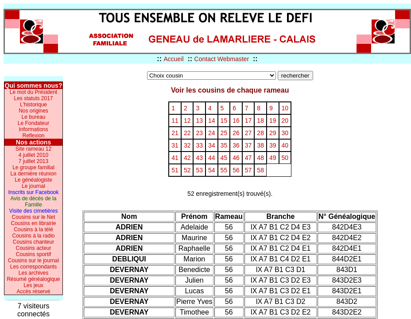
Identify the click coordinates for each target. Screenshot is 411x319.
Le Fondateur (33, 123)
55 (224, 170)
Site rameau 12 (33, 149)
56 (236, 170)
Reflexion (33, 135)
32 (187, 145)
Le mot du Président (33, 92)
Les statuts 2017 (33, 98)
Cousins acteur (33, 248)
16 (236, 120)
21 (174, 132)
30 (285, 132)
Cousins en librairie (33, 223)
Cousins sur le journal (33, 260)
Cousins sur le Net (33, 217)
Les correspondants (33, 267)
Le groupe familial (33, 167)
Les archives (33, 273)
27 (248, 132)
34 (211, 145)
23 (199, 132)
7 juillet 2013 (33, 161)
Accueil (173, 58)
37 (248, 145)
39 (272, 145)
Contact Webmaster (221, 58)
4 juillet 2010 (33, 155)
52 (187, 170)
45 (224, 157)
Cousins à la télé (33, 229)
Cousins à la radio (33, 236)
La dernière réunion (33, 174)
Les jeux (33, 285)
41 (174, 157)
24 (211, 132)
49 (272, 157)
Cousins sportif (33, 254)
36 (236, 145)
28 (260, 132)
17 (248, 120)
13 (199, 120)
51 (174, 170)
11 (174, 120)
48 (260, 157)
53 (199, 170)
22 (187, 132)
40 (285, 145)
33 (199, 145)
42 (187, 157)
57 (248, 170)
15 (224, 120)
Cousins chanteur (33, 242)
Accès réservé (33, 291)
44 (211, 157)
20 (285, 120)
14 (211, 120)
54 (211, 170)
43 (199, 157)
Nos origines (33, 111)
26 (236, 132)
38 (260, 145)
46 (236, 157)
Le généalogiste (33, 180)
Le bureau (33, 117)
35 (224, 145)
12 (187, 120)
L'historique (33, 104)
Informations (33, 129)
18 (260, 120)
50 (285, 157)
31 (174, 145)
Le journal (33, 186)
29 (272, 132)
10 (285, 108)
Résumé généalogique (33, 279)
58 (260, 170)
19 (272, 120)
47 (248, 157)
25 (224, 132)
